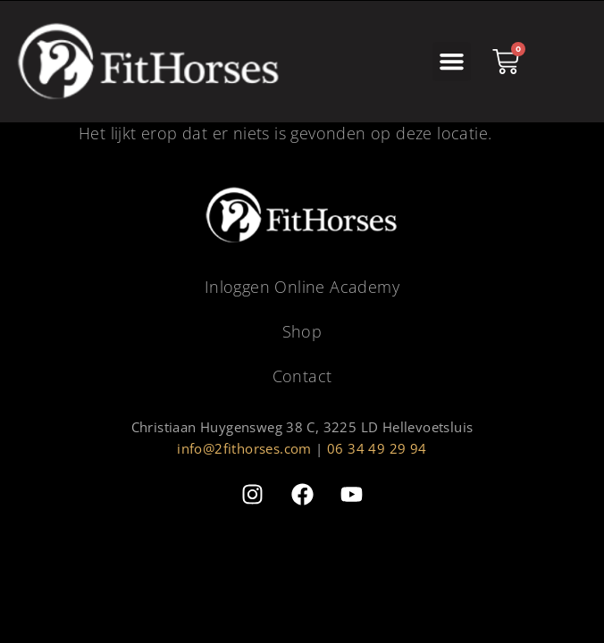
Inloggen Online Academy (302, 286)
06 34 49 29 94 (377, 448)
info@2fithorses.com (244, 448)
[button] (452, 61)
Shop (302, 331)
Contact (302, 376)
